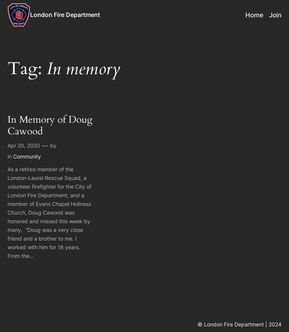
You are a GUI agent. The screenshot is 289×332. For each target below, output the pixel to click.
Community (27, 156)
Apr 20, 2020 (24, 145)
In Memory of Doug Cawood (50, 125)
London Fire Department (65, 14)
